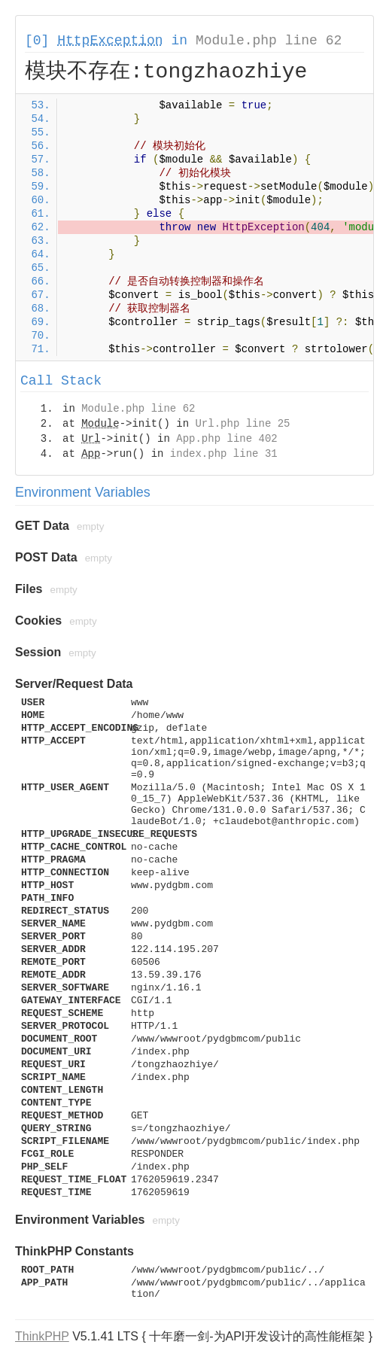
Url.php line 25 (242, 424)
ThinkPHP (42, 1336)
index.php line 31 (224, 454)
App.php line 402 (226, 439)
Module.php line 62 (269, 40)
